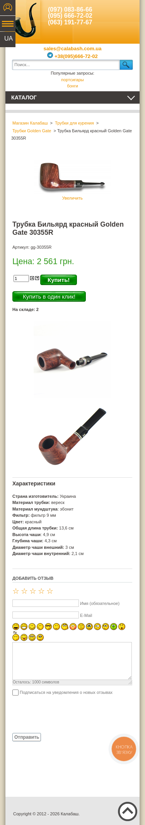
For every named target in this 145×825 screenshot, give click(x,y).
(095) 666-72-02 (70, 15)
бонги (72, 86)
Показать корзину (128, 19)
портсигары (72, 79)
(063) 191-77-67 (70, 22)
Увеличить (72, 178)
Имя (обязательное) (99, 603)
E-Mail (86, 615)
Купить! (59, 280)
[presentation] (71, 714)
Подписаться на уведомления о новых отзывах (66, 692)
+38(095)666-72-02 (72, 56)
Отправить (26, 737)
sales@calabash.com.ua (73, 48)
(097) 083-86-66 (70, 9)
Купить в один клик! (49, 296)
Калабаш (22, 19)
